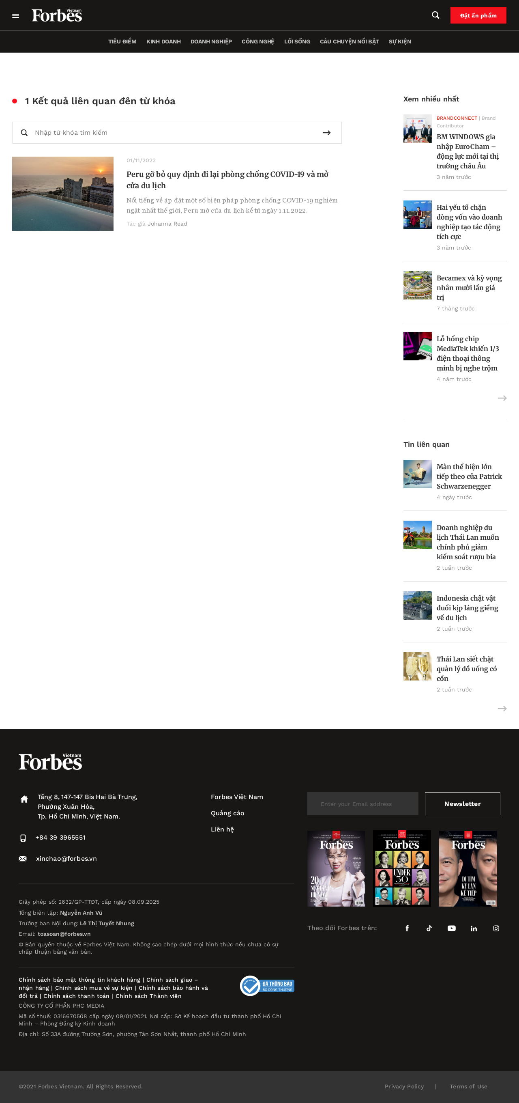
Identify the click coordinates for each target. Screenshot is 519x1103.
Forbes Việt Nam (237, 797)
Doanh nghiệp (211, 41)
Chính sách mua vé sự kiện (95, 988)
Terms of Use (468, 1086)
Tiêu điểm (122, 41)
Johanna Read (167, 223)
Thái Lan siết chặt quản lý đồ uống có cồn (467, 669)
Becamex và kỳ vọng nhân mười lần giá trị (469, 288)
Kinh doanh (163, 41)
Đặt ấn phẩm (479, 15)
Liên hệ (222, 829)
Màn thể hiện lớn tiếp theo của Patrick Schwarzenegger (469, 476)
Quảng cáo (227, 813)
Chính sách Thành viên (149, 996)
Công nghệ (258, 41)
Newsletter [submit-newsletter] (462, 804)
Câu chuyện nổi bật (349, 41)
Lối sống (297, 41)
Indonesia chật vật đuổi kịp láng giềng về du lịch (467, 608)
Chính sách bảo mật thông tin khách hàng (79, 979)
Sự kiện (400, 41)
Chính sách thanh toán (76, 996)
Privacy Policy (404, 1086)
